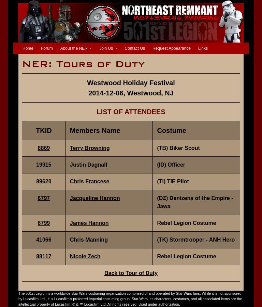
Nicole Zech (85, 256)
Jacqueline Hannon (95, 198)
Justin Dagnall (88, 165)
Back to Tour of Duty (131, 273)
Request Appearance (171, 48)
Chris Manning (89, 240)
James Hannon (89, 223)
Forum (47, 48)
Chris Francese (90, 181)
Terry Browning (90, 148)
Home (29, 48)
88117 (44, 256)
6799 (44, 223)
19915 (44, 165)
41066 (44, 240)
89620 (44, 181)
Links (203, 48)
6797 (44, 198)
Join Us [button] (106, 48)
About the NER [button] (74, 48)
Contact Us (135, 48)
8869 (44, 148)
